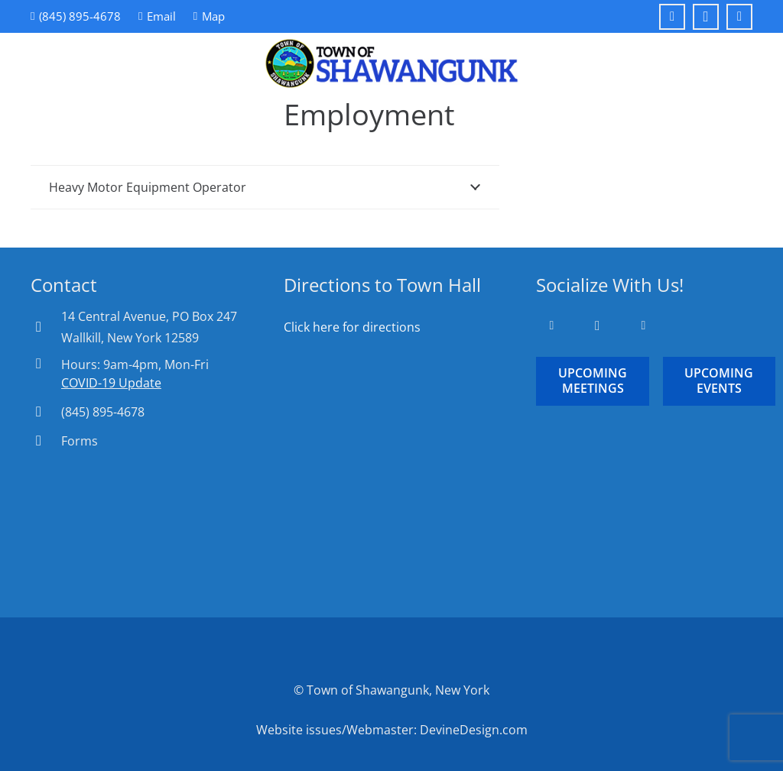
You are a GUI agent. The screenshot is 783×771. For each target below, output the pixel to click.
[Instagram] (706, 17)
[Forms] (46, 440)
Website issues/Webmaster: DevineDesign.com (392, 729)
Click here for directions (352, 327)
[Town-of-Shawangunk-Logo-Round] (391, 63)
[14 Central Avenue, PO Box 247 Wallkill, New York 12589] (46, 326)
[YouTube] (739, 17)
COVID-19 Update (111, 382)
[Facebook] (672, 17)
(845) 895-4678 (103, 411)
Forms (79, 440)
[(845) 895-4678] (46, 411)
